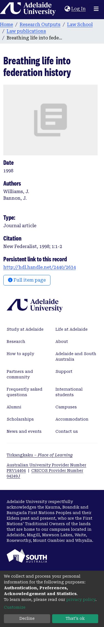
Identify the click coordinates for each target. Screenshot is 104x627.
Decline (27, 618)
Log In (78, 8)
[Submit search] (60, 9)
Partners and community (20, 374)
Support (63, 371)
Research (16, 341)
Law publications (26, 31)
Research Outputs (40, 24)
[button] (67, 9)
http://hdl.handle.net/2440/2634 (39, 267)
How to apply (20, 354)
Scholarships (20, 419)
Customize (15, 607)
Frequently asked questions (24, 392)
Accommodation (71, 419)
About (61, 341)
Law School (80, 24)
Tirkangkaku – (40, 455)
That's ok (75, 618)
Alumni (14, 407)
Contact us (66, 431)
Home (6, 24)
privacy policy (80, 599)
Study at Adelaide (25, 329)
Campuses (66, 407)
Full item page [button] (27, 280)
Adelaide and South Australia (75, 356)
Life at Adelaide (71, 329)
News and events (24, 431)
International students (69, 392)
